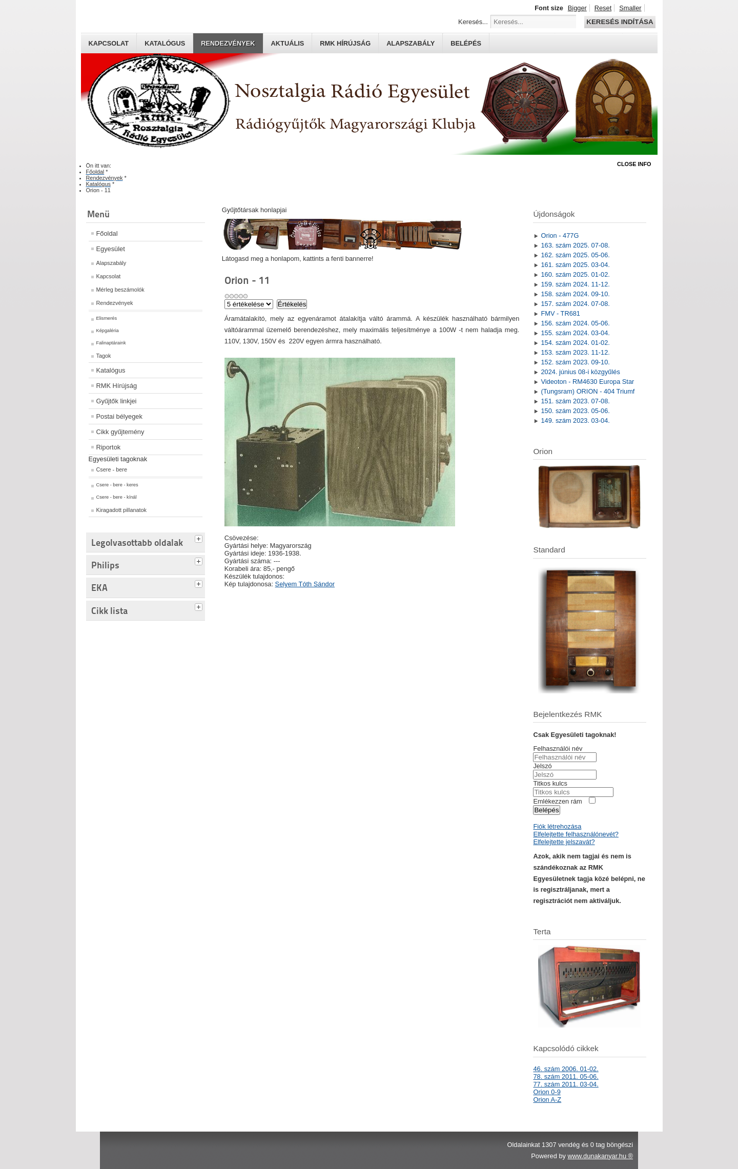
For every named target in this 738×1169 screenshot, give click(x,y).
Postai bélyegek (119, 416)
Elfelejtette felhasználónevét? (575, 834)
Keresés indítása (619, 22)
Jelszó (542, 766)
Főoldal (107, 233)
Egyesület (110, 249)
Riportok (108, 447)
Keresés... (473, 22)
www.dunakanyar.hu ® (600, 1156)
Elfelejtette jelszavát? (563, 842)
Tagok (103, 356)
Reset (602, 8)
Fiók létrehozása (557, 826)
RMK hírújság (345, 43)
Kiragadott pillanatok (121, 510)
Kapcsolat (109, 43)
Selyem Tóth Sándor (305, 584)
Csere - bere (111, 469)
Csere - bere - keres (117, 484)
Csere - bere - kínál (116, 497)
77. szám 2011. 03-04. (565, 1084)
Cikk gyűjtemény (120, 432)
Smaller (630, 8)
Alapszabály (410, 43)
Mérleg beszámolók (120, 289)
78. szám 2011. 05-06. (565, 1076)
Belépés (465, 43)
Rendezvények (228, 43)
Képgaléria (107, 330)
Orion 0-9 (546, 1092)
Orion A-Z (547, 1099)
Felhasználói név (557, 748)
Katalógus (165, 43)
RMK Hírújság (116, 385)
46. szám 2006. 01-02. (565, 1069)
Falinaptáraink (111, 342)
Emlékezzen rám (557, 801)
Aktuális (287, 43)
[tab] (200, 537)
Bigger (577, 8)
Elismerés (106, 318)
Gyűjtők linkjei (116, 401)
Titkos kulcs (550, 783)
